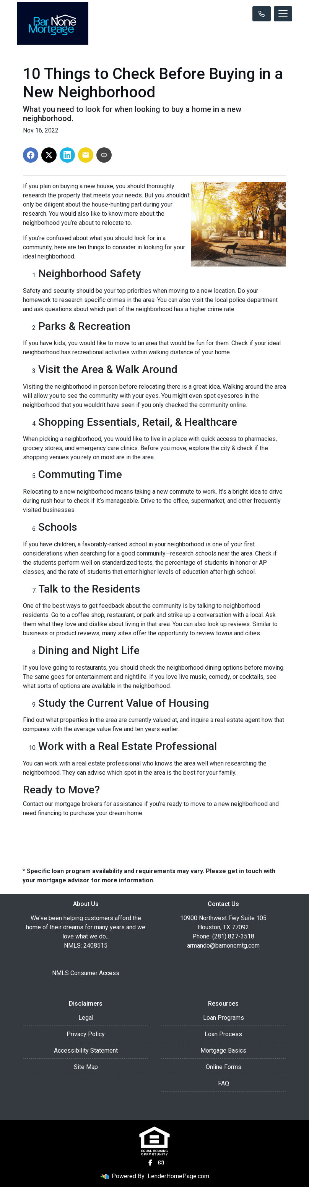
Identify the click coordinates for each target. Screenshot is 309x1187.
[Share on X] (49, 155)
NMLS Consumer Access (85, 973)
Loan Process (223, 1034)
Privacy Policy (86, 1034)
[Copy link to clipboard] (104, 155)
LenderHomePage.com (178, 1176)
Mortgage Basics (223, 1050)
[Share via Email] (85, 155)
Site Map (86, 1067)
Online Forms (223, 1067)
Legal (85, 1017)
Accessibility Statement (86, 1050)
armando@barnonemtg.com (223, 945)
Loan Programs (223, 1017)
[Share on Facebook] (30, 155)
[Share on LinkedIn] (67, 155)
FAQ (223, 1083)
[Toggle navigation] (283, 13)
